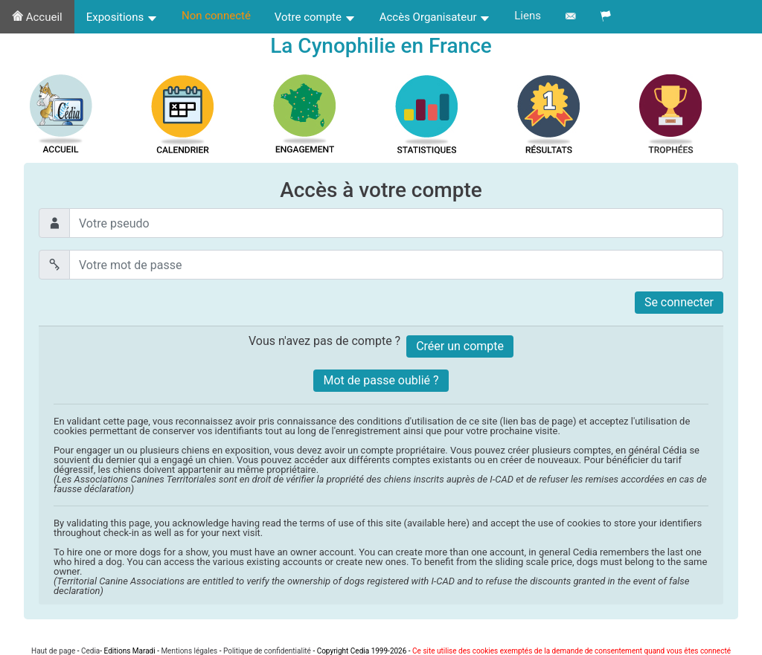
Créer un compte (460, 346)
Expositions (122, 17)
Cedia (90, 651)
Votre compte (315, 17)
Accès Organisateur (435, 17)
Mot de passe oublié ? (380, 380)
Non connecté (216, 15)
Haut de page (53, 651)
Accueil (37, 17)
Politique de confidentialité (267, 651)
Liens (527, 15)
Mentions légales (189, 651)
